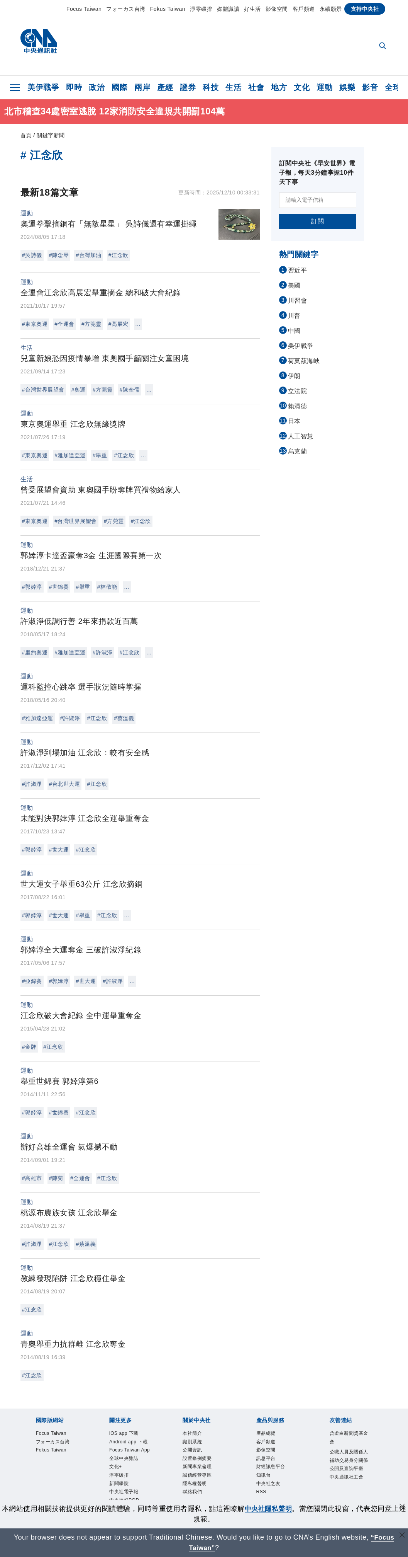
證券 (188, 87)
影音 (370, 87)
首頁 (26, 135)
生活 (233, 87)
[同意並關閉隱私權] (401, 1508)
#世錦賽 (59, 587)
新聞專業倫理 (197, 1466)
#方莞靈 (91, 324)
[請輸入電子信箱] (317, 200)
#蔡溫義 (124, 718)
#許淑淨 (103, 652)
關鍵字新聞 (51, 135)
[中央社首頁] (38, 43)
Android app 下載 (128, 1442)
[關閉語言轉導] (401, 1536)
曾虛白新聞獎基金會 (349, 1438)
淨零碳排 (201, 9)
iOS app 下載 (124, 1433)
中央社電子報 (123, 1491)
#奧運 (78, 390)
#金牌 (29, 1047)
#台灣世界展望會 (43, 390)
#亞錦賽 (32, 981)
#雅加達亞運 (70, 455)
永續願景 (331, 9)
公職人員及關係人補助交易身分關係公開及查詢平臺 (349, 1460)
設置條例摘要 (197, 1458)
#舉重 (100, 455)
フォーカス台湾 (126, 9)
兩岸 (142, 87)
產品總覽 (266, 1433)
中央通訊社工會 (347, 1477)
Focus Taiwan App (129, 1450)
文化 (302, 87)
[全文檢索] (383, 46)
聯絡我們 (192, 1491)
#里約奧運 (34, 652)
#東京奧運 (34, 324)
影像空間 (277, 9)
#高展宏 (118, 324)
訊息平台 (266, 1458)
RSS (261, 1491)
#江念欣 (118, 255)
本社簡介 (192, 1433)
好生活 (252, 9)
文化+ (115, 1466)
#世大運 (59, 850)
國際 (119, 87)
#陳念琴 (59, 255)
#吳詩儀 (32, 255)
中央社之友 (268, 1483)
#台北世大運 (64, 784)
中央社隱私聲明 (268, 1509)
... (138, 324)
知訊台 (263, 1475)
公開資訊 (192, 1450)
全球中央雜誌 (123, 1458)
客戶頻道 (304, 9)
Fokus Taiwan (167, 9)
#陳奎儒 (130, 390)
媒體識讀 (228, 9)
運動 (324, 87)
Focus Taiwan (84, 9)
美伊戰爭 (43, 87)
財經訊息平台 (270, 1466)
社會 (256, 87)
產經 (165, 87)
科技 (210, 87)
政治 (97, 87)
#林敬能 (107, 587)
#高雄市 (32, 1178)
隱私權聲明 (195, 1483)
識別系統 (192, 1442)
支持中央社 (365, 9)
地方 (279, 87)
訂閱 (317, 221)
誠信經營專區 (197, 1475)
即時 (74, 87)
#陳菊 (56, 1178)
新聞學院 (119, 1483)
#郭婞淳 (32, 587)
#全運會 (64, 324)
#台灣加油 (88, 255)
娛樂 (347, 87)
